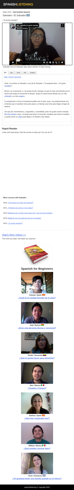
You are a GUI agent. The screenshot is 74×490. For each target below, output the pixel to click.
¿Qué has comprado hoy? (37, 418)
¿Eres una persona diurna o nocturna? (37, 328)
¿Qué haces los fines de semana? (20, 203)
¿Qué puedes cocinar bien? (37, 448)
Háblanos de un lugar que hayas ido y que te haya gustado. (30, 213)
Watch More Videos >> (14, 234)
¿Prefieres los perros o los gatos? (20, 208)
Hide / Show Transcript (12, 77)
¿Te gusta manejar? (15, 223)
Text (5, 72)
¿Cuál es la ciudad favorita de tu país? (37, 298)
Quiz (11, 72)
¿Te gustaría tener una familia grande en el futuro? (37, 478)
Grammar (32, 72)
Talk (25, 72)
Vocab (18, 72)
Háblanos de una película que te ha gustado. (24, 218)
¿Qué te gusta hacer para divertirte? (37, 358)
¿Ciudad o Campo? (37, 388)
